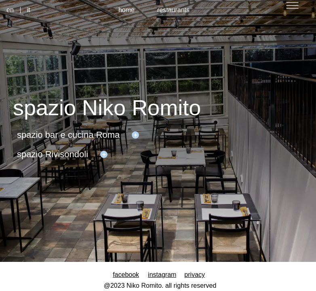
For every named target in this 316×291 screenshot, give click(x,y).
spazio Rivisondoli (52, 154)
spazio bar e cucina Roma (68, 135)
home (126, 9)
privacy (194, 274)
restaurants (173, 9)
